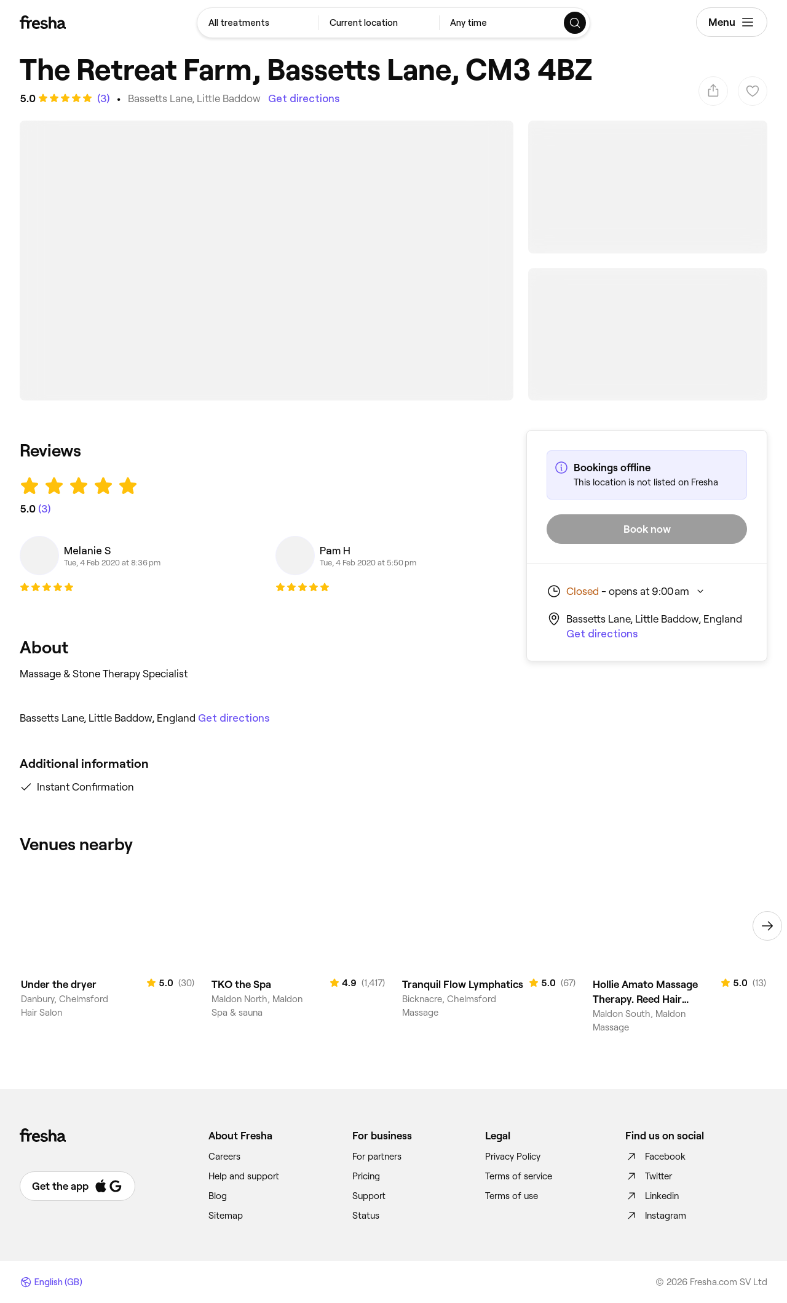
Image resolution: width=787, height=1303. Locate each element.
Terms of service (518, 1176)
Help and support (243, 1176)
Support (369, 1196)
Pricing (366, 1176)
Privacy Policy (512, 1157)
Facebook (655, 1156)
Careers (224, 1157)
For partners (376, 1157)
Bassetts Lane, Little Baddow (194, 98)
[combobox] (258, 23)
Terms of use (511, 1196)
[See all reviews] (102, 98)
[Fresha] (43, 22)
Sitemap (225, 1216)
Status (365, 1216)
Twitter (648, 1176)
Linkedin (652, 1196)
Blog (217, 1196)
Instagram (655, 1215)
